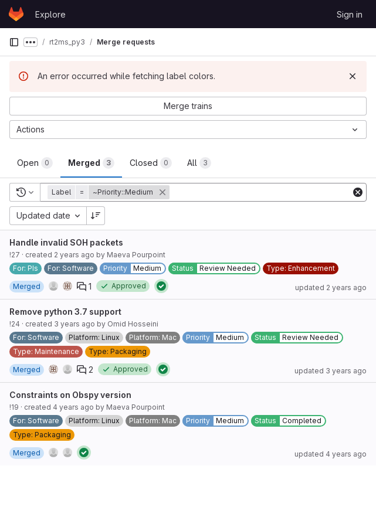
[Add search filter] (261, 192)
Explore (50, 14)
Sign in (350, 14)
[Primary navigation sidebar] (14, 42)
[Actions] (188, 129)
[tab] (34, 163)
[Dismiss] (352, 76)
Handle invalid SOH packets (66, 242)
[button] (110, 192)
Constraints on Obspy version (70, 395)
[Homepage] (16, 14)
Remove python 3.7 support (65, 312)
